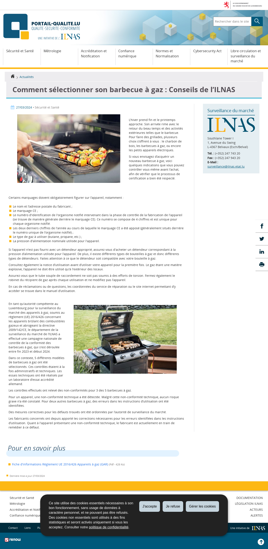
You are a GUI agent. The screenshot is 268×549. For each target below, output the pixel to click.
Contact (13, 527)
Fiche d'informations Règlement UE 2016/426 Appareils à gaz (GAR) (60, 464)
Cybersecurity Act (207, 51)
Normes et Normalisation (167, 53)
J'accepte (149, 506)
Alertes (257, 515)
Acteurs (256, 510)
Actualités (27, 77)
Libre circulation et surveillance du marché (246, 56)
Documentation (249, 498)
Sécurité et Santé (20, 51)
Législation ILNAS (249, 504)
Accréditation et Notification (94, 53)
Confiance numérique (127, 53)
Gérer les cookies (202, 506)
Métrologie (52, 51)
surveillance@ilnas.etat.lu (226, 166)
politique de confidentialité (108, 527)
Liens (27, 527)
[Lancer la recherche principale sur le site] (257, 21)
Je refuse (173, 506)
